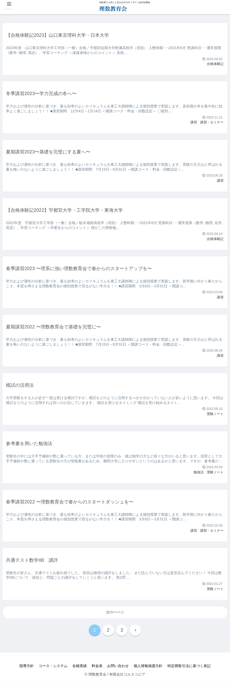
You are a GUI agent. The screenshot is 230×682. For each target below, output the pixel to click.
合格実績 (79, 666)
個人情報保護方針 (148, 666)
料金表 (97, 666)
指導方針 (26, 666)
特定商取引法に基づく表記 (190, 666)
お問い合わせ (118, 666)
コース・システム (52, 666)
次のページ (115, 612)
